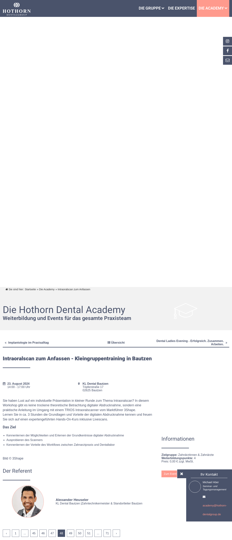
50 (79, 533)
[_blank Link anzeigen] (227, 41)
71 (107, 533)
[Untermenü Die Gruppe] (163, 8)
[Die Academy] (226, 8)
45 (34, 533)
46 (43, 533)
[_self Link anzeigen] (227, 50)
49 (70, 533)
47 (52, 533)
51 (89, 533)
